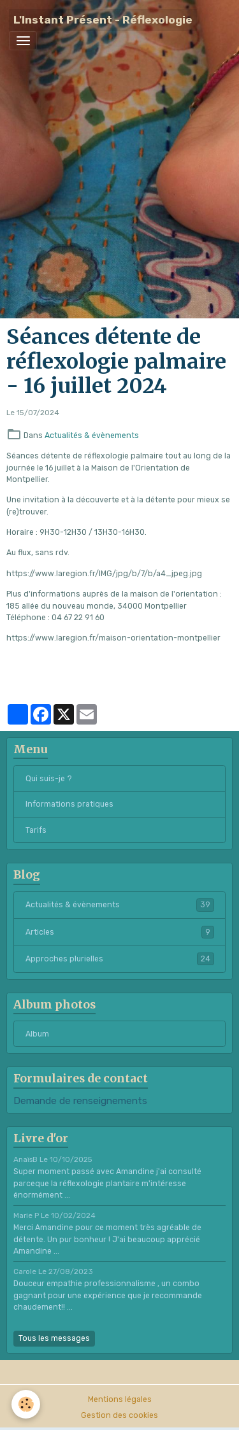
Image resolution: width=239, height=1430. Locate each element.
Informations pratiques (69, 804)
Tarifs (36, 830)
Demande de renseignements (80, 1101)
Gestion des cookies (119, 1415)
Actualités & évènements (92, 435)
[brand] (103, 20)
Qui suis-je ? (48, 778)
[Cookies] (25, 1404)
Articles (119, 932)
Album (37, 1034)
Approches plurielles (119, 958)
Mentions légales (120, 1399)
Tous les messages (54, 1338)
